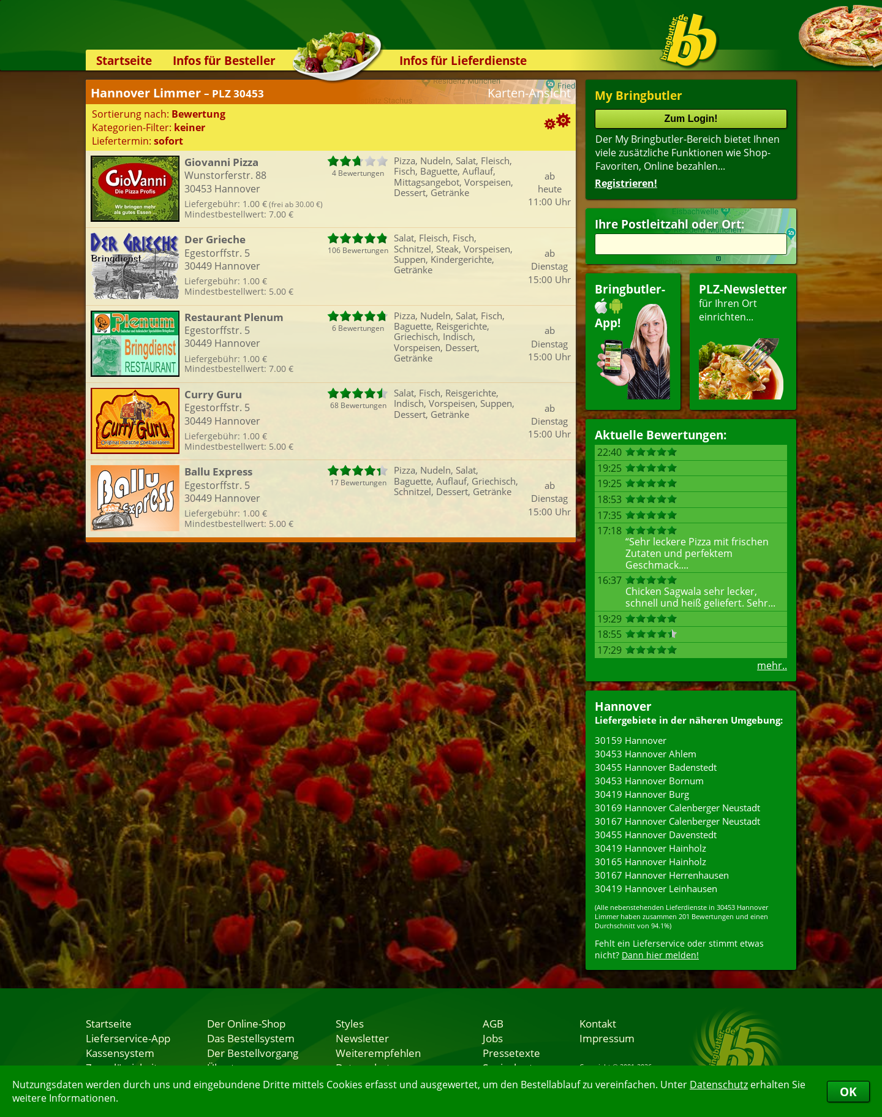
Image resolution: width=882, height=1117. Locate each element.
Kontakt (597, 1023)
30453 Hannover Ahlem (645, 754)
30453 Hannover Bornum (649, 780)
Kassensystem (120, 1052)
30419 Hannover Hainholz (650, 848)
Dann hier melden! (660, 955)
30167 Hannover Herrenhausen (662, 875)
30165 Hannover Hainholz (650, 861)
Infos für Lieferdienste (463, 60)
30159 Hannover (630, 740)
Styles (350, 1023)
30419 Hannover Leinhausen (656, 888)
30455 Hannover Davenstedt (656, 834)
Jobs (493, 1038)
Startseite (124, 60)
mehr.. (772, 665)
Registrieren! (626, 183)
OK (848, 1091)
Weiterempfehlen (378, 1052)
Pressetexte (511, 1052)
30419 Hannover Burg (642, 794)
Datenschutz (719, 1084)
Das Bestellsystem (251, 1038)
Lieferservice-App (128, 1038)
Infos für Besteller (224, 60)
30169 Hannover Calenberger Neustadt (677, 807)
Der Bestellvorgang (252, 1052)
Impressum (607, 1038)
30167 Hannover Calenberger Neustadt (677, 821)
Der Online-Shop (246, 1023)
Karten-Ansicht (529, 93)
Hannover (623, 706)
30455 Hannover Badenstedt (656, 767)
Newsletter (362, 1038)
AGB (493, 1023)
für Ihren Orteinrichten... (743, 340)
